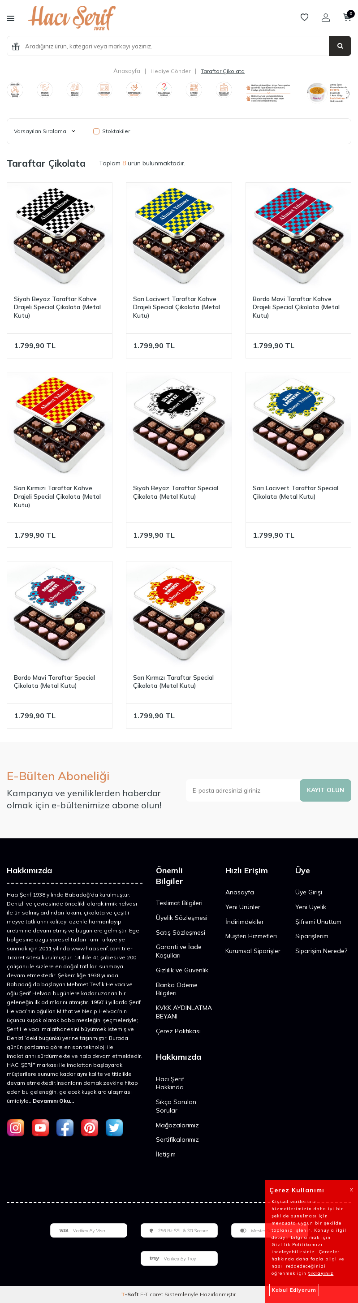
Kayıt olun (325, 790)
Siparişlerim (311, 936)
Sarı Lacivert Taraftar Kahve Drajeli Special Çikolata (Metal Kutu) (176, 307)
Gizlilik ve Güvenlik (182, 970)
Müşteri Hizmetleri (251, 936)
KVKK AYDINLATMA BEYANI (184, 1012)
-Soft (130, 1294)
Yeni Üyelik (310, 907)
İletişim (166, 1154)
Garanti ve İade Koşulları (179, 951)
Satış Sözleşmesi (180, 932)
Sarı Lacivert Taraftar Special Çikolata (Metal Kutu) (295, 492)
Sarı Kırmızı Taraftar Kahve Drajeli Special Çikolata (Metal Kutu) (57, 496)
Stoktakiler (111, 131)
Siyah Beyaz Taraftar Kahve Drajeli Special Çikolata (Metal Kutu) (57, 307)
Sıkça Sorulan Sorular (176, 1106)
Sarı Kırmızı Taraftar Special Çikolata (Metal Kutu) (173, 681)
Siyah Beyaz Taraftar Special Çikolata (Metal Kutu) (175, 492)
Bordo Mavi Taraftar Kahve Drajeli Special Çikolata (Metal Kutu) (296, 307)
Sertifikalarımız (177, 1139)
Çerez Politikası (178, 1031)
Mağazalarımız (177, 1125)
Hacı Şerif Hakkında (170, 1083)
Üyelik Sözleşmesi (181, 918)
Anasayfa (126, 70)
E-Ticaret (151, 1294)
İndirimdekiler (244, 922)
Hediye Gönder (170, 71)
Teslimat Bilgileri (179, 903)
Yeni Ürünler (242, 907)
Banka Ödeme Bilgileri (177, 989)
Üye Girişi (308, 892)
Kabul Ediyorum (294, 1290)
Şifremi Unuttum (318, 922)
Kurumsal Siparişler (252, 951)
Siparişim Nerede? (321, 951)
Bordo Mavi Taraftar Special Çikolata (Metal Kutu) (54, 681)
